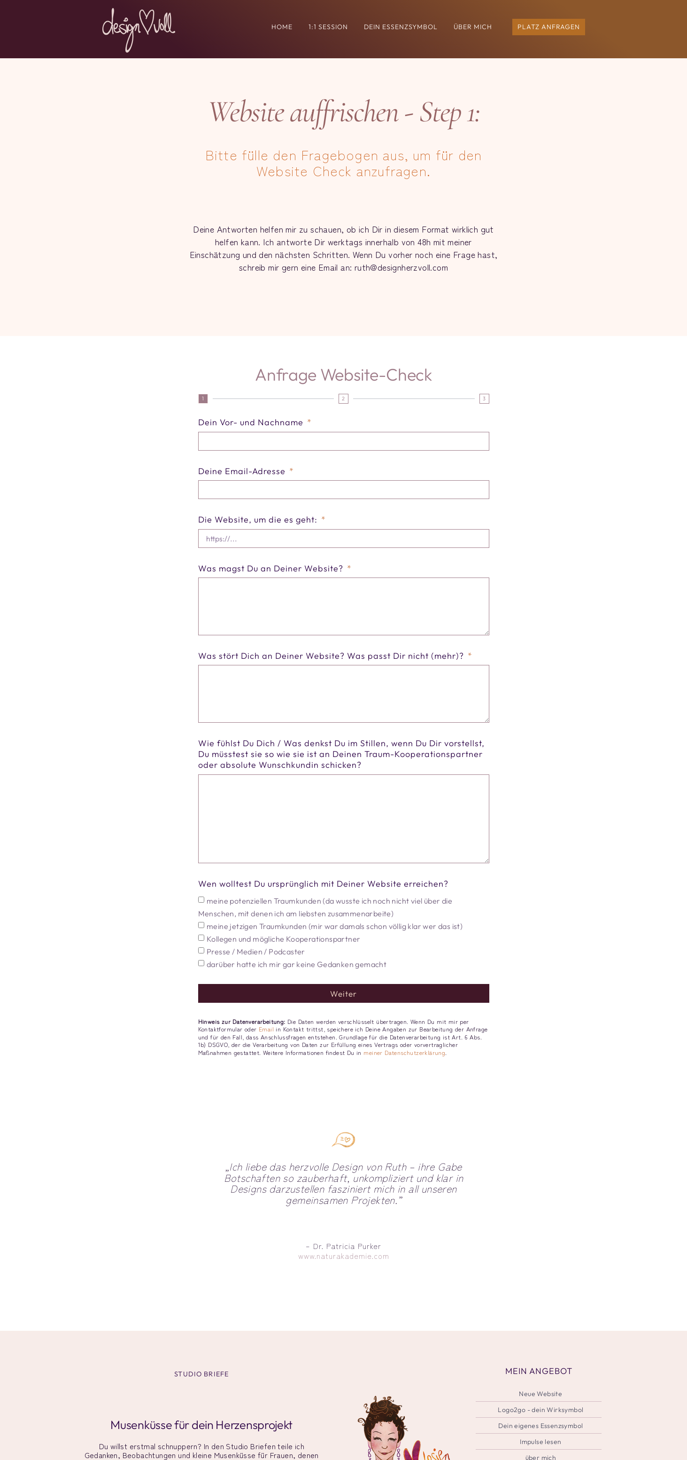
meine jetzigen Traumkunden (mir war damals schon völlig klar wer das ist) (335, 931)
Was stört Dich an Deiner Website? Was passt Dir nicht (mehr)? (332, 657)
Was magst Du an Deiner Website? (272, 568)
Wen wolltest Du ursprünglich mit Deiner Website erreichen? (323, 888)
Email (266, 1034)
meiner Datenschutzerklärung (404, 1057)
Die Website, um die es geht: (259, 520)
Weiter (343, 999)
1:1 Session (328, 27)
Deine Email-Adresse (243, 471)
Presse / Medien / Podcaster (256, 956)
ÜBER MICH (473, 27)
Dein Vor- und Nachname (252, 422)
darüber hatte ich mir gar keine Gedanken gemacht (296, 969)
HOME (282, 27)
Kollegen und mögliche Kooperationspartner (283, 944)
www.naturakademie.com (343, 1261)
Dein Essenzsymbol (401, 27)
